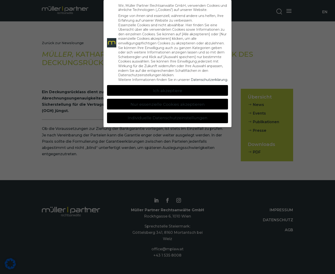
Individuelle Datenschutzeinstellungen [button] (168, 117)
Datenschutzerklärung (209, 80)
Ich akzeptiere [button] (167, 90)
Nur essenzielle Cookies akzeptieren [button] (168, 104)
